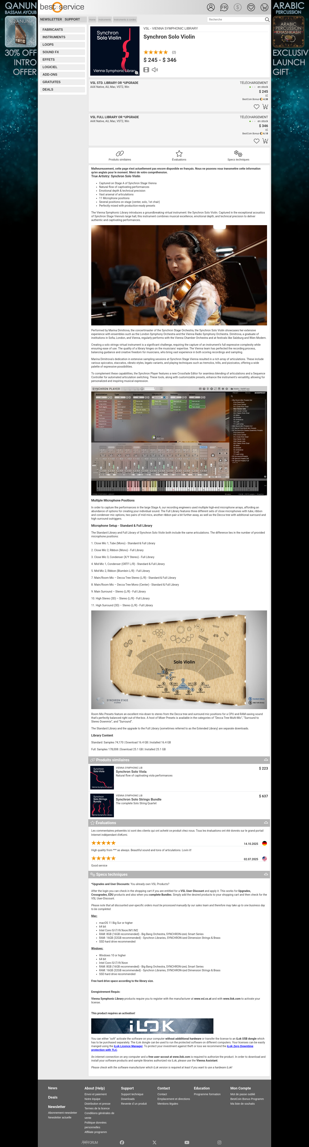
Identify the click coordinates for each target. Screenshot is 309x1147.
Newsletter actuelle (59, 1117)
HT (266, 95)
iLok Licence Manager (128, 1046)
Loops (48, 44)
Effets (49, 59)
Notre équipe (92, 1099)
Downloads (128, 1099)
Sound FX (51, 52)
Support (72, 19)
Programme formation (207, 1094)
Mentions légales (167, 1103)
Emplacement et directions (173, 1099)
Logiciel (50, 67)
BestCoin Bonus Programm (247, 1099)
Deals (48, 89)
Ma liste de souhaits (242, 1103)
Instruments (105, 19)
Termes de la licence (97, 1108)
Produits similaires (120, 159)
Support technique (132, 1094)
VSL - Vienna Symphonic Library (170, 28)
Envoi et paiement (96, 1094)
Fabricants (53, 29)
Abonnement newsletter (62, 1112)
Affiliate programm (96, 1132)
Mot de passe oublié (242, 1094)
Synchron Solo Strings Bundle (138, 799)
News (52, 1088)
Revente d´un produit (134, 1103)
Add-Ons (50, 74)
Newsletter (51, 19)
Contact (162, 1094)
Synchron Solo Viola (131, 771)
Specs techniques (238, 159)
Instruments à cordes (125, 19)
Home (92, 19)
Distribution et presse (98, 1103)
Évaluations (179, 159)
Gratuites (51, 82)
